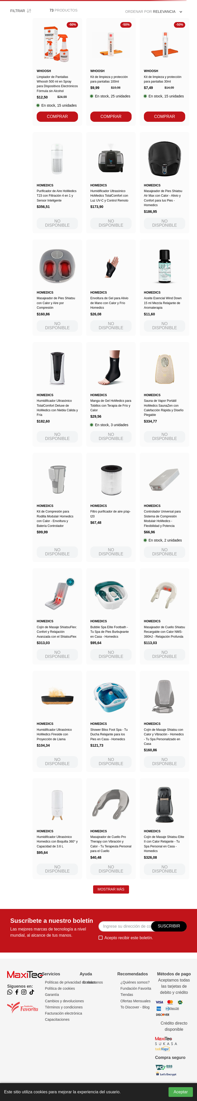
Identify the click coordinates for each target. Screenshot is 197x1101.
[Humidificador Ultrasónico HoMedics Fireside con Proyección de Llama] (57, 721)
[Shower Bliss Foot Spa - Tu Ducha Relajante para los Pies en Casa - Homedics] (111, 721)
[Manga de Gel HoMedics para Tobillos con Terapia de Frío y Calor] (111, 394)
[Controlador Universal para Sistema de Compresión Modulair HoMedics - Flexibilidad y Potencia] (164, 507)
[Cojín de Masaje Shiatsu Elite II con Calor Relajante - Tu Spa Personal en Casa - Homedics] (164, 828)
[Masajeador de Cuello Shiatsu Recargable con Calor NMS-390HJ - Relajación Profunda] (164, 616)
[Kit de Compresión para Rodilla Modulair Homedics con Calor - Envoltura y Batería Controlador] (57, 507)
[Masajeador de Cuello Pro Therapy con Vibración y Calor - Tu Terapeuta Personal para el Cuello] (111, 828)
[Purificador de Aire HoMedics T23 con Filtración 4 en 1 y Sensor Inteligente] (57, 182)
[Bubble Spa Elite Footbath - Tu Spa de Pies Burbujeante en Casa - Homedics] (111, 616)
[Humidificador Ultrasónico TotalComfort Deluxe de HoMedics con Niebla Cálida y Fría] (57, 394)
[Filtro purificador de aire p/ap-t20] (111, 507)
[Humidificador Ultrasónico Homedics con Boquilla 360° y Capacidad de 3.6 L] (57, 828)
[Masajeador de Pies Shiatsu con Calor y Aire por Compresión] (57, 287)
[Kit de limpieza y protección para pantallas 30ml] (164, 72)
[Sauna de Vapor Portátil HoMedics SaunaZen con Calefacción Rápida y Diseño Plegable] (164, 394)
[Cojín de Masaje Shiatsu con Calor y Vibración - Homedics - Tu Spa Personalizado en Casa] (164, 721)
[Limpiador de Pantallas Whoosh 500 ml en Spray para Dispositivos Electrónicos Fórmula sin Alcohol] (57, 72)
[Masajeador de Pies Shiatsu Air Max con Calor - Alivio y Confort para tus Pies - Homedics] (164, 182)
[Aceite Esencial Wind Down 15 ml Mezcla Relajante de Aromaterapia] (164, 287)
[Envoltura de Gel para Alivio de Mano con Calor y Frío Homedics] (111, 287)
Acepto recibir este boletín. (128, 938)
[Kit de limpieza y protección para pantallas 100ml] (111, 72)
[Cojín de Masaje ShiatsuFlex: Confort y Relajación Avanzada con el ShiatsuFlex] (57, 616)
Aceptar (181, 1092)
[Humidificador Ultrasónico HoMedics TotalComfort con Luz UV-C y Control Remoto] (111, 182)
